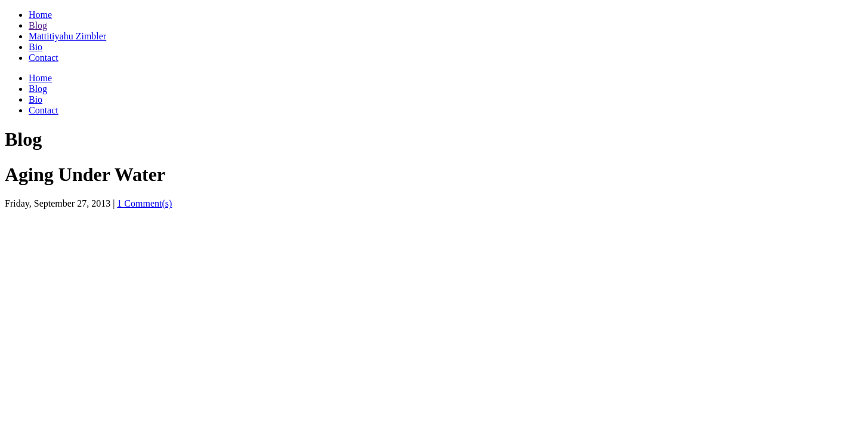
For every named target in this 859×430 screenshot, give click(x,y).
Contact (43, 58)
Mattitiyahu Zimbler (67, 36)
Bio (35, 47)
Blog (38, 25)
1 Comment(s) (144, 203)
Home (40, 15)
